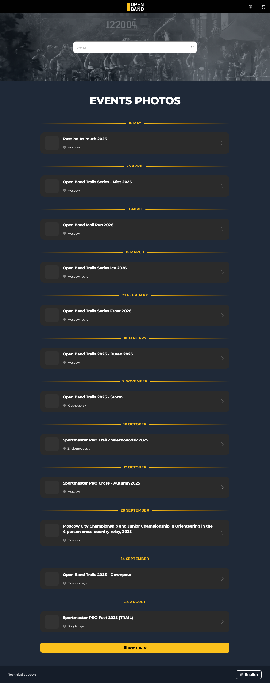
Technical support (22, 674)
